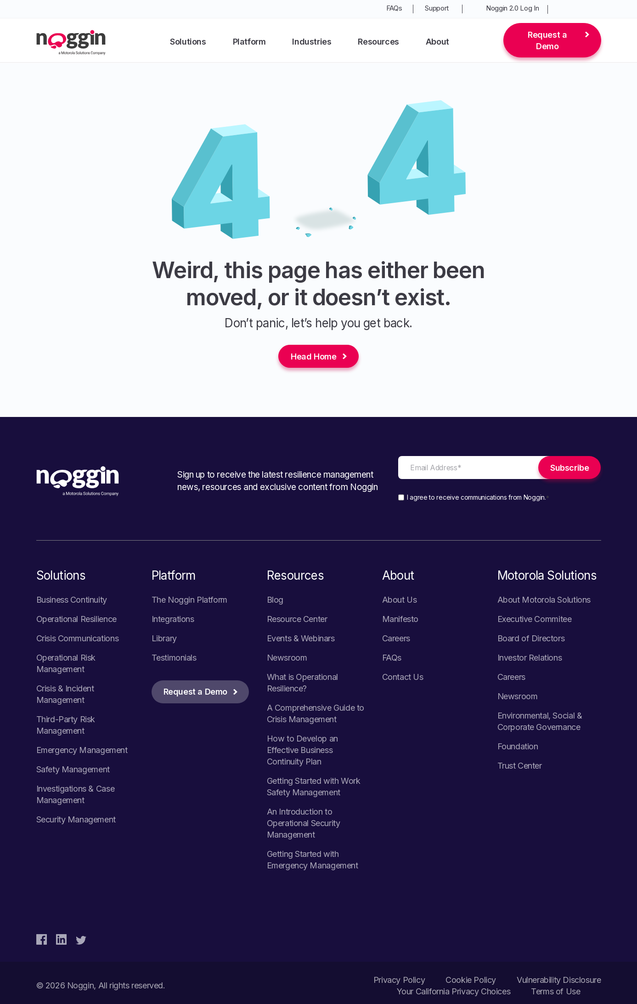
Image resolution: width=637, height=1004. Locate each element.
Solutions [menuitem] (188, 41)
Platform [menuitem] (249, 41)
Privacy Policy (399, 980)
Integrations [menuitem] (173, 619)
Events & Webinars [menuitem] (301, 638)
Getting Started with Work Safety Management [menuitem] (314, 786)
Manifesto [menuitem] (400, 619)
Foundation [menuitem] (517, 746)
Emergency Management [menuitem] (82, 750)
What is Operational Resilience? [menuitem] (302, 682)
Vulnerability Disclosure (559, 980)
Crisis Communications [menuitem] (77, 638)
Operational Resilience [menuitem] (76, 619)
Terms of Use (555, 991)
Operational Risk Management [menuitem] (66, 663)
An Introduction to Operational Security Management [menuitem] (303, 823)
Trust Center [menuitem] (519, 765)
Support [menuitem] (437, 8)
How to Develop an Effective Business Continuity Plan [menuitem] (302, 750)
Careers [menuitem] (396, 638)
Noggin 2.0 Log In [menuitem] (512, 8)
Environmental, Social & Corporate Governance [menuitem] (539, 721)
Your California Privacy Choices (454, 991)
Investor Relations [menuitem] (529, 657)
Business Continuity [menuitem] (71, 600)
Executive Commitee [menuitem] (534, 619)
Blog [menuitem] (275, 600)
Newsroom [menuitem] (287, 657)
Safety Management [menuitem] (73, 769)
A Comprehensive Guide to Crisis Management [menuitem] (315, 713)
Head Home (313, 356)
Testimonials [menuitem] (174, 657)
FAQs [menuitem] (394, 8)
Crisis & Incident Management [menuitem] (65, 694)
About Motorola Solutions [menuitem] (544, 600)
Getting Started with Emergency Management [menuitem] (312, 859)
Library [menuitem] (164, 638)
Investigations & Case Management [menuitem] (75, 794)
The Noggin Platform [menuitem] (189, 600)
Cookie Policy (470, 980)
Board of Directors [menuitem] (531, 638)
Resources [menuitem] (378, 41)
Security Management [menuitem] (76, 819)
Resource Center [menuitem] (297, 619)
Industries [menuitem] (311, 41)
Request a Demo (547, 40)
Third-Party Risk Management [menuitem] (66, 725)
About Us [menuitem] (399, 600)
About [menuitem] (437, 41)
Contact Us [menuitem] (402, 677)
